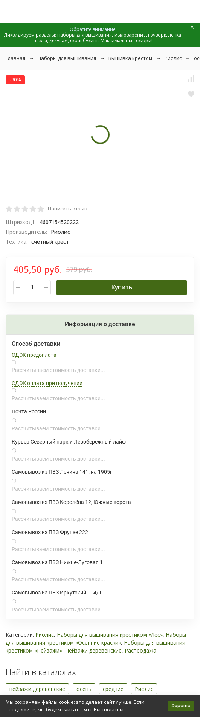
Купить (121, 287)
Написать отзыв (67, 208)
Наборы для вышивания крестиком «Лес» (110, 634)
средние (113, 688)
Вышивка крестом (130, 58)
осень (84, 688)
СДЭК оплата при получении (47, 383)
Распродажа (140, 650)
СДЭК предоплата (34, 355)
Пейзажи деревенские (93, 650)
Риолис (173, 58)
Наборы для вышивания (67, 58)
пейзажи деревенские (37, 688)
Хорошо (181, 705)
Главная (15, 58)
